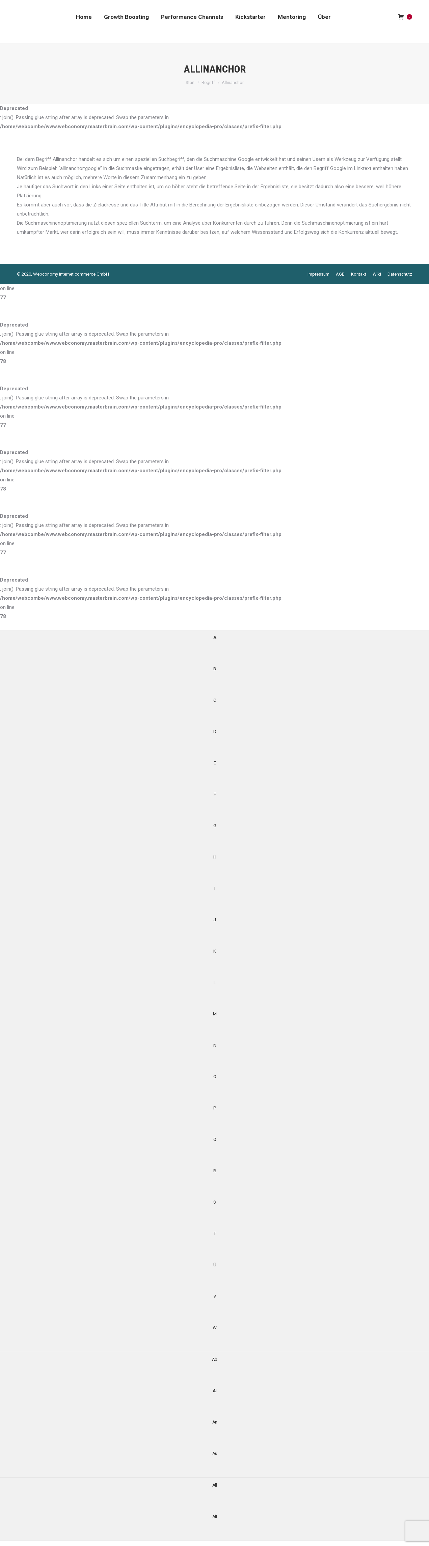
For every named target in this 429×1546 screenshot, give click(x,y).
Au (214, 1453)
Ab (214, 1359)
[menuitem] (84, 17)
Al (214, 1390)
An (214, 1422)
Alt (214, 1516)
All (214, 1485)
